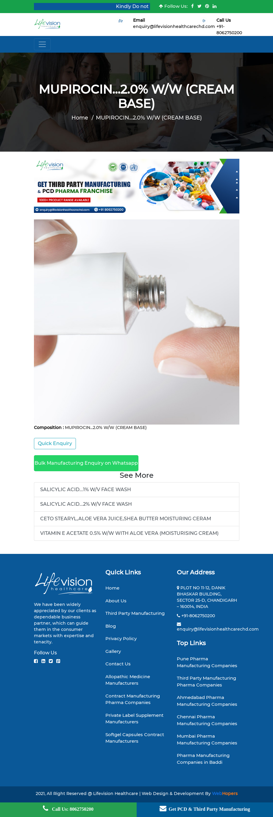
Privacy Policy (121, 638)
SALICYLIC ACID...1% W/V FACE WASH (85, 489)
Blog (110, 626)
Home (79, 117)
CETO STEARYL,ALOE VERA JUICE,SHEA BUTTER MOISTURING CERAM (125, 518)
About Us (116, 601)
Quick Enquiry (55, 443)
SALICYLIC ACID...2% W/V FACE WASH (86, 504)
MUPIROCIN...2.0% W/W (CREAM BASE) (149, 117)
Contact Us (118, 664)
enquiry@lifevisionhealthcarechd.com (174, 26)
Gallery (113, 651)
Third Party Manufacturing (135, 613)
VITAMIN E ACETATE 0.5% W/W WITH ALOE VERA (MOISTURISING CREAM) (129, 533)
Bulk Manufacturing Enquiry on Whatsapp (86, 463)
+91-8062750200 (198, 615)
